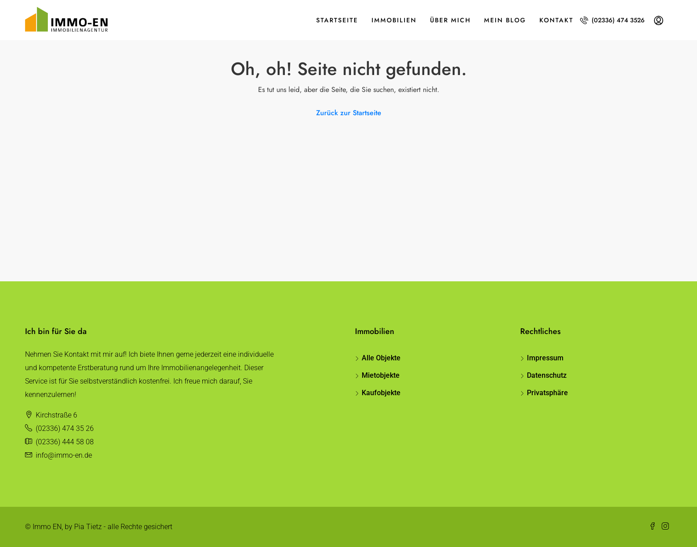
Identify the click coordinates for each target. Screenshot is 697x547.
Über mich (450, 20)
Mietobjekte (381, 375)
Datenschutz (547, 375)
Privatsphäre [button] (547, 392)
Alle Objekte (381, 358)
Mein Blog (505, 20)
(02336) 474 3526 (612, 20)
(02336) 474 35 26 (65, 428)
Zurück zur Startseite (348, 113)
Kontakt (556, 20)
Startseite (337, 20)
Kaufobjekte (381, 392)
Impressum (545, 358)
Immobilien (394, 20)
